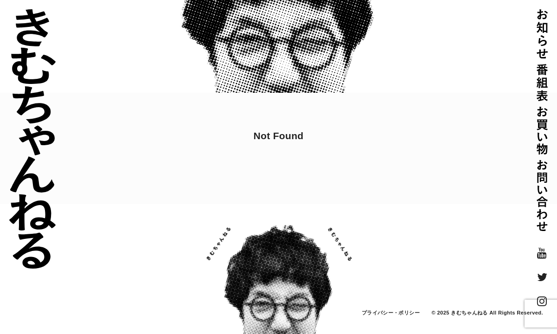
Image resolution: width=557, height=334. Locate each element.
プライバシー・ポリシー (391, 312)
